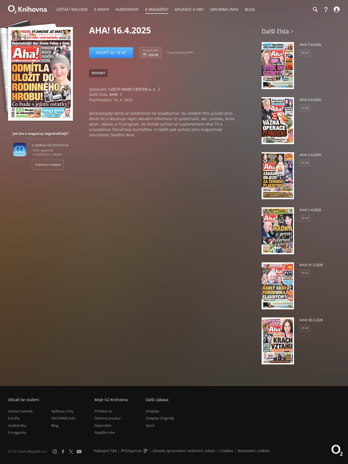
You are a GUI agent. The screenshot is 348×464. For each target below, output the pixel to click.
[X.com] (71, 452)
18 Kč (305, 52)
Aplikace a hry (62, 411)
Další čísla (275, 31)
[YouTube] (79, 452)
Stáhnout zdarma (48, 165)
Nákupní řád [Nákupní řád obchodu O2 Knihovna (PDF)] (105, 450)
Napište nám (104, 432)
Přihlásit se (103, 411)
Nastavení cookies (254, 450)
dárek (151, 52)
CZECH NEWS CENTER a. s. (132, 89)
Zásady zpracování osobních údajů (184, 450)
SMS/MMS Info (63, 418)
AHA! (113, 94)
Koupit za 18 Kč (111, 52)
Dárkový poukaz (107, 418)
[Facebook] (63, 452)
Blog (54, 425)
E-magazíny (17, 432)
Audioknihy (17, 425)
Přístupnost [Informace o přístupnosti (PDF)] (131, 450)
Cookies (226, 450)
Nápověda (102, 425)
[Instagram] (55, 452)
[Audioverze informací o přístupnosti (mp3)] (146, 450)
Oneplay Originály (160, 418)
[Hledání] (315, 9)
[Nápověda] (325, 9)
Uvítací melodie (20, 411)
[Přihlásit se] (336, 9)
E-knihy (14, 418)
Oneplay (152, 411)
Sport (150, 425)
